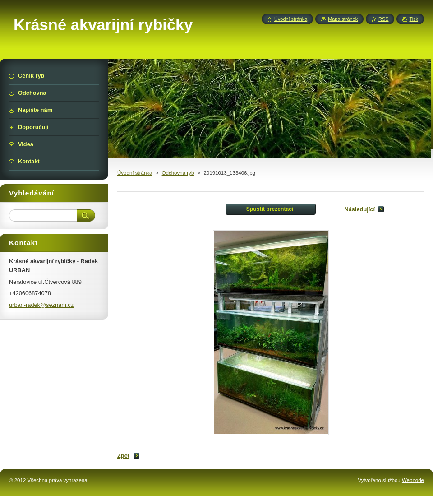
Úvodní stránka (134, 173)
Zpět (123, 455)
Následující (359, 209)
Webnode (413, 480)
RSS (383, 19)
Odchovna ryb (178, 173)
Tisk (413, 19)
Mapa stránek (343, 19)
